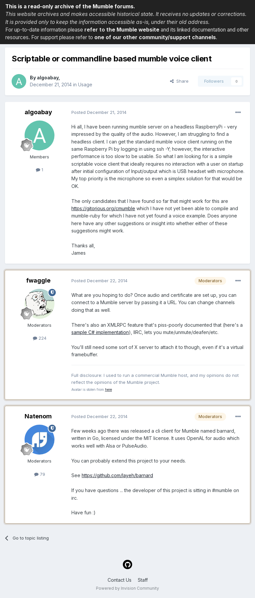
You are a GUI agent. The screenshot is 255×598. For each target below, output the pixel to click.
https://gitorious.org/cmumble (103, 208)
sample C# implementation (100, 332)
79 (39, 474)
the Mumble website (132, 30)
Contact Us (119, 580)
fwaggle (38, 280)
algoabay (47, 77)
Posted (99, 112)
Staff (143, 580)
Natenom (38, 416)
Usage (85, 84)
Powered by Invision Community (127, 588)
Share (179, 81)
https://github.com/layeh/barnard (117, 475)
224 (39, 338)
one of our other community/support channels (155, 37)
